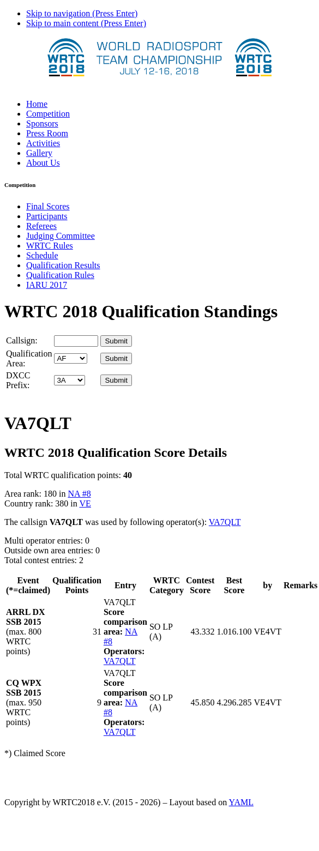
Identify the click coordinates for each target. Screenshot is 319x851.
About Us (43, 162)
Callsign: (22, 340)
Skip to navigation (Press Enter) (81, 13)
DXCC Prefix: (18, 380)
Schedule (42, 255)
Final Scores (48, 206)
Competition (48, 113)
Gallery (39, 153)
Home (36, 103)
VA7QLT (225, 522)
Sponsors (42, 123)
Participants (47, 216)
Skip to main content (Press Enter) (86, 23)
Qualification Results (63, 265)
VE (85, 503)
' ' (70, 358)
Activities (43, 143)
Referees (41, 226)
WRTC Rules (49, 245)
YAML (241, 802)
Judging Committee (60, 235)
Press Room (47, 133)
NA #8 (79, 493)
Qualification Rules (60, 275)
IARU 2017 (46, 284)
